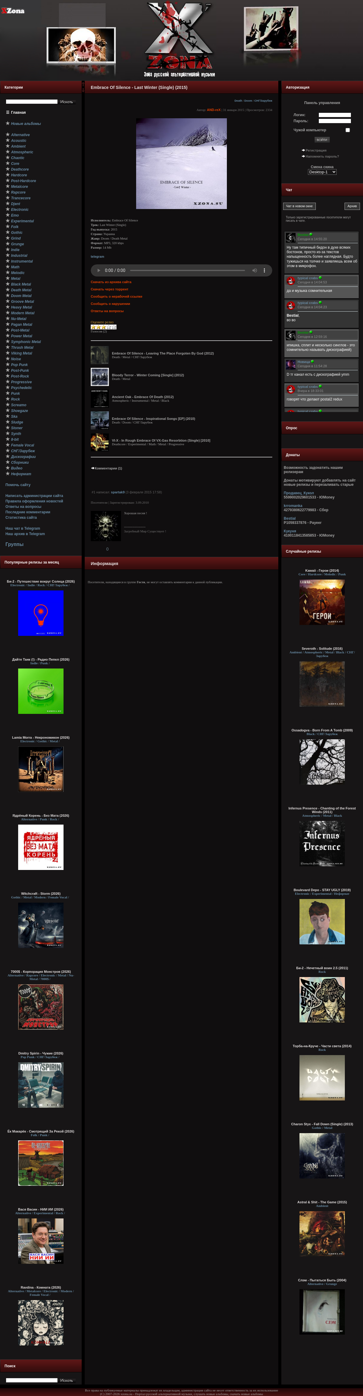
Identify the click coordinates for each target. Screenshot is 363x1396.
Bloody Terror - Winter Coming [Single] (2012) (148, 375)
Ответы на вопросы (23, 507)
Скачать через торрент (109, 289)
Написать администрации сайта (34, 496)
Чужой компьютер (310, 130)
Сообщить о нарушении (110, 304)
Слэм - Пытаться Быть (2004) (322, 1280)
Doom (248, 100)
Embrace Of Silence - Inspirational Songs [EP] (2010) (153, 418)
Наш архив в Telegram (25, 534)
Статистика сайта (21, 517)
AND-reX (214, 110)
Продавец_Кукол (299, 493)
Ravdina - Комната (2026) (41, 1287)
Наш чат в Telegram (22, 528)
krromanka (293, 506)
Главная (18, 112)
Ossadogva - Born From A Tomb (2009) (322, 730)
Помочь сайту (18, 485)
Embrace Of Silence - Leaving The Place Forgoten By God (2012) (163, 353)
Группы (14, 544)
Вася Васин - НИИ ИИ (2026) (41, 1209)
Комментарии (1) (106, 468)
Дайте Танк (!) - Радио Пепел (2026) (40, 659)
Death (238, 100)
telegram (97, 256)
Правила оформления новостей (34, 501)
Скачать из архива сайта (111, 282)
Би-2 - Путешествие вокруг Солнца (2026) (41, 581)
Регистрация (316, 150)
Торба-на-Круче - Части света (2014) (322, 1046)
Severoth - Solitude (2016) (322, 648)
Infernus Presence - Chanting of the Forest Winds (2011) (322, 810)
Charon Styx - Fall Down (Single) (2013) (322, 1124)
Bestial (290, 518)
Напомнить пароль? (322, 156)
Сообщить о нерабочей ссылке (116, 296)
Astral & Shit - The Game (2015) (322, 1202)
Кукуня (290, 531)
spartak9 (118, 492)
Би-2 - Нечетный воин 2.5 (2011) (322, 968)
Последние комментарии (27, 512)
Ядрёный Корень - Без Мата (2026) (40, 815)
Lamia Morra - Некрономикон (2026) (41, 737)
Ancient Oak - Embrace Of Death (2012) (143, 397)
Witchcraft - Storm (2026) (40, 893)
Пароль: (301, 121)
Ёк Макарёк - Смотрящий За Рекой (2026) (41, 1131)
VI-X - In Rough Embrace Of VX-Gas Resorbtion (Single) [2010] (161, 440)
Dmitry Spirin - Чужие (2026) (40, 1053)
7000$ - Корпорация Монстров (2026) (41, 971)
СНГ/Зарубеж (263, 100)
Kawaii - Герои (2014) (322, 570)
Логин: (300, 115)
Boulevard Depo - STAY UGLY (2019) (322, 890)
